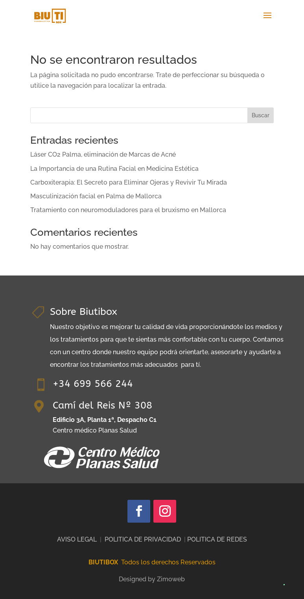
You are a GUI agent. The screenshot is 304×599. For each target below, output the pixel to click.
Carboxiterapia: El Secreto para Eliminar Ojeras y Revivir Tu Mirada (128, 182)
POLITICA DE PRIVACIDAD (143, 539)
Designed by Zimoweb (152, 579)
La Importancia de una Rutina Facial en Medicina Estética (114, 168)
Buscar (260, 115)
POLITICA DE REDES (217, 539)
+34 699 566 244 (93, 384)
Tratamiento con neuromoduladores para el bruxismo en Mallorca (128, 210)
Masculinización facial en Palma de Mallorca (96, 196)
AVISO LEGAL (77, 539)
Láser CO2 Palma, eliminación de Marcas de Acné (103, 154)
